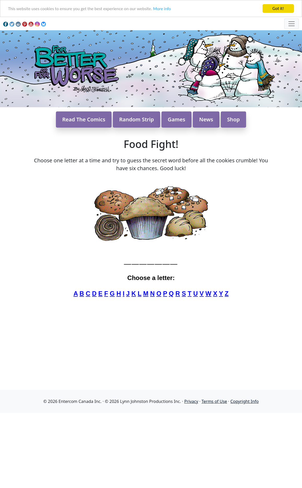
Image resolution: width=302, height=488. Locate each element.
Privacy (191, 401)
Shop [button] (233, 119)
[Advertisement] (151, 449)
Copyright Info (244, 401)
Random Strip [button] (136, 119)
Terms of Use (214, 401)
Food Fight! (151, 144)
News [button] (206, 119)
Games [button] (176, 119)
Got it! (278, 8)
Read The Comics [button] (83, 119)
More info (162, 8)
